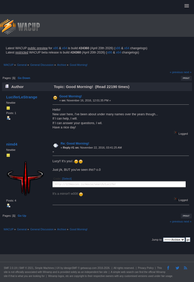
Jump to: (157, 239)
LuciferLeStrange (21, 97)
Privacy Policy (146, 268)
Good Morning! (70, 96)
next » (187, 72)
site (6, 272)
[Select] (66, 178)
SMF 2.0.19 (10, 268)
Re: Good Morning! (75, 143)
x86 (55, 48)
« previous (176, 72)
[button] (186, 6)
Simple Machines (44, 268)
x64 (64, 48)
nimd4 (11, 144)
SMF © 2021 (26, 268)
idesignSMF (70, 268)
